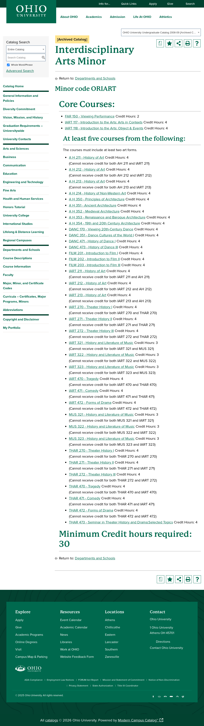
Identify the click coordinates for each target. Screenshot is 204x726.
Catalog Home (13, 86)
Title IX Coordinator (127, 685)
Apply (153, 4)
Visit (18, 649)
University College (16, 215)
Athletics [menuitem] (165, 17)
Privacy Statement (78, 685)
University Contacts (17, 139)
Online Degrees (26, 642)
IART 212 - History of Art (87, 282)
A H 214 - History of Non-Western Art (97, 193)
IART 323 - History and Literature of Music (101, 366)
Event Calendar (70, 620)
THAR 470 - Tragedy (84, 486)
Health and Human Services (23, 198)
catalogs (51, 720)
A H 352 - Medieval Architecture (94, 211)
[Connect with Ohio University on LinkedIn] (165, 698)
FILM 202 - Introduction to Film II (94, 258)
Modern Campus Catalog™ (138, 720)
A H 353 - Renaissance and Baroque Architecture (107, 217)
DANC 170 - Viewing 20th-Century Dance (101, 229)
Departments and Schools (21, 250)
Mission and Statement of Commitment (123, 679)
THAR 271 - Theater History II (91, 462)
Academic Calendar (73, 627)
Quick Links (130, 4)
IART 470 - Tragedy (84, 378)
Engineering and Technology (23, 182)
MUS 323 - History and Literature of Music (101, 438)
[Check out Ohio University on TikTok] (183, 698)
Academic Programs (29, 634)
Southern (111, 649)
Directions (163, 641)
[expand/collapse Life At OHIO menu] (154, 17)
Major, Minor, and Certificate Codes (23, 285)
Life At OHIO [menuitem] (142, 17)
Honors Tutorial (14, 207)
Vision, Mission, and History (23, 117)
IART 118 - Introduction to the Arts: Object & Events (104, 128)
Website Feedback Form (77, 656)
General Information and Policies (20, 98)
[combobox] (161, 32)
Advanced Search (20, 70)
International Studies (18, 223)
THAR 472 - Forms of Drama (91, 510)
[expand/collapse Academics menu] (105, 17)
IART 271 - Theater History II (90, 318)
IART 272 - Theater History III (91, 330)
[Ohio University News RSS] (189, 698)
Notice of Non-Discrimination (164, 679)
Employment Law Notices (60, 679)
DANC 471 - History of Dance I (92, 241)
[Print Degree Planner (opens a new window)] (160, 43)
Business (9, 157)
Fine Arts (9, 190)
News (64, 634)
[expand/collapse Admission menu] (128, 17)
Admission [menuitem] (117, 17)
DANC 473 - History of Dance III (93, 247)
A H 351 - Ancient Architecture (92, 205)
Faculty (8, 275)
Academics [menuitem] (94, 17)
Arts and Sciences (16, 148)
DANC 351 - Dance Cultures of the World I (101, 235)
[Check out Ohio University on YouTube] (171, 698)
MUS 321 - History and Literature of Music (101, 414)
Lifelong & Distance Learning (23, 232)
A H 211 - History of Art (86, 157)
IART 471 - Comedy (83, 390)
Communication (14, 165)
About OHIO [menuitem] (69, 17)
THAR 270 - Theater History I (91, 450)
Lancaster (111, 642)
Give (170, 4)
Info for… (106, 4)
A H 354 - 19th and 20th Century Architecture (104, 223)
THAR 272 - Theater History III (92, 474)
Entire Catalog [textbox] (16, 49)
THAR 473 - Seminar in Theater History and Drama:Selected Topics (121, 522)
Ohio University (33, 695)
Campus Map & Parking (31, 656)
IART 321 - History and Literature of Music (101, 342)
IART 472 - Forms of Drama (90, 402)
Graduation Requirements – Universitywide (23, 128)
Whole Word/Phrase (22, 64)
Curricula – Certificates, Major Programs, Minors (24, 299)
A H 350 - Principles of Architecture (97, 199)
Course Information (17, 266)
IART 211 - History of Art (87, 270)
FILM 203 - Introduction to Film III (94, 264)
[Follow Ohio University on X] (177, 698)
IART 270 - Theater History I (90, 306)
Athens (110, 620)
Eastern (110, 634)
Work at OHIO (69, 649)
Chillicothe (112, 627)
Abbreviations (13, 310)
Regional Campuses (17, 240)
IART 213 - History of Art (87, 294)
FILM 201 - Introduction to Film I (93, 252)
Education (10, 173)
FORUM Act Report (88, 679)
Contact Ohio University (166, 647)
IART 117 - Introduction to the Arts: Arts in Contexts (103, 122)
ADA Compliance (34, 679)
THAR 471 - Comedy (84, 498)
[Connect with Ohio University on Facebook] (153, 698)
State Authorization (102, 685)
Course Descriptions (17, 258)
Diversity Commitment (19, 109)
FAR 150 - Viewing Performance (90, 116)
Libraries (66, 642)
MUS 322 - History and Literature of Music (102, 426)
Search (188, 4)
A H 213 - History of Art (87, 181)
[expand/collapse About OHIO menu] (80, 17)
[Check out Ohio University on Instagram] (159, 698)
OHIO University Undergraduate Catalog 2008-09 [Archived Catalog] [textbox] (160, 32)
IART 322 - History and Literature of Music (101, 354)
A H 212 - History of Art (87, 169)
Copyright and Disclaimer (21, 319)
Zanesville (112, 656)
